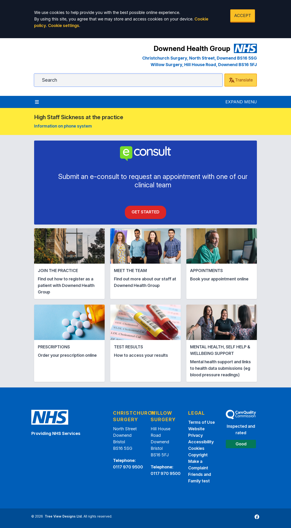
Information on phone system (63, 126)
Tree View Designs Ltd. (64, 516)
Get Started (145, 211)
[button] (69, 263)
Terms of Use (201, 422)
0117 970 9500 (128, 466)
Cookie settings (63, 25)
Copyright (198, 454)
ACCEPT (242, 15)
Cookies (196, 448)
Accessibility (201, 441)
